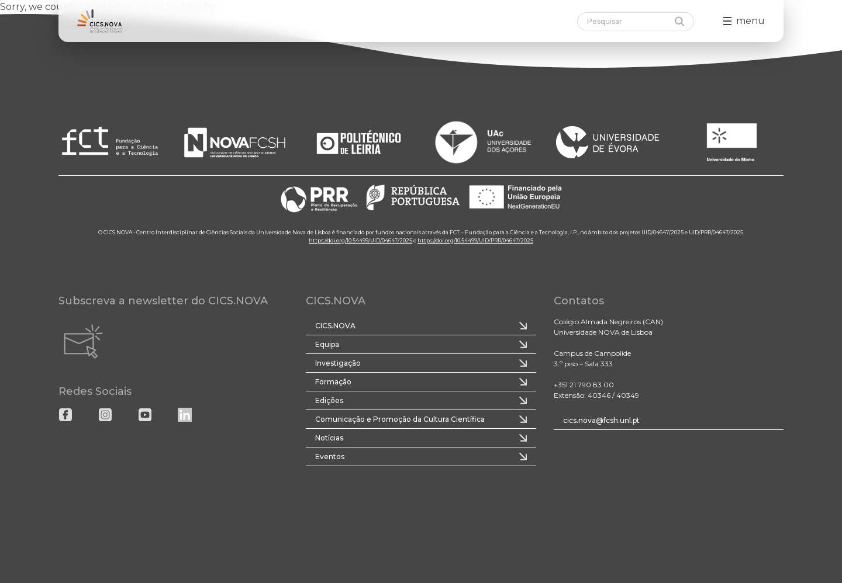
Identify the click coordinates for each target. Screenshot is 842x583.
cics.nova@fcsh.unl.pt (601, 420)
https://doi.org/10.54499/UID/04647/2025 (360, 240)
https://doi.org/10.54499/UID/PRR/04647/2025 (475, 240)
